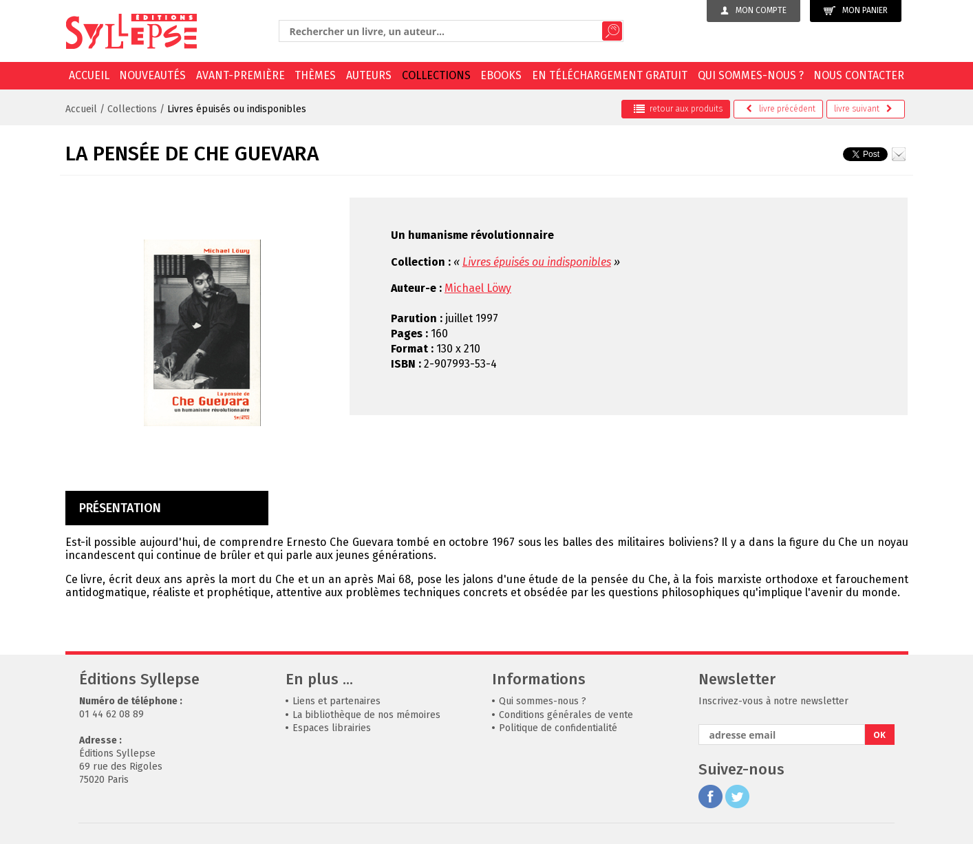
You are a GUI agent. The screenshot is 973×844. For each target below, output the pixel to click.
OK (879, 735)
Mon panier (856, 11)
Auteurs (369, 75)
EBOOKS (501, 75)
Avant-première (240, 75)
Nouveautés (152, 75)
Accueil (89, 75)
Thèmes (315, 75)
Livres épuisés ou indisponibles (236, 109)
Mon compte (753, 10)
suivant (863, 109)
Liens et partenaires (336, 701)
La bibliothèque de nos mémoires (366, 715)
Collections (436, 75)
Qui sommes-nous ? (751, 75)
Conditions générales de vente (566, 715)
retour (678, 109)
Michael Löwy (478, 288)
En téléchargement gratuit (609, 75)
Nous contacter (858, 75)
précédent (780, 109)
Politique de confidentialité (558, 728)
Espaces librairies (331, 728)
